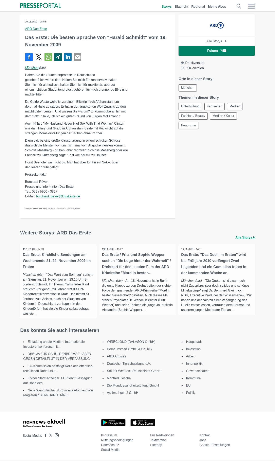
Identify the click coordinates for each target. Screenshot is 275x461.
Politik (190, 394)
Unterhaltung (190, 106)
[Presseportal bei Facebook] (44, 437)
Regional (198, 6)
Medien (236, 106)
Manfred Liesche (119, 379)
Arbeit (190, 357)
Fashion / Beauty (193, 116)
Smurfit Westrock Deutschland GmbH (134, 372)
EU (188, 387)
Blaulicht (181, 6)
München (31, 67)
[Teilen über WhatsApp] (48, 57)
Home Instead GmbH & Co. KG (129, 350)
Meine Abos (217, 6)
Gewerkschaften (197, 372)
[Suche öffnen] (238, 6)
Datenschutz (110, 446)
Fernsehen (215, 106)
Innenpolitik (194, 365)
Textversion (158, 441)
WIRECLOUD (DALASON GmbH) (131, 343)
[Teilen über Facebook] (29, 57)
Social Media (110, 451)
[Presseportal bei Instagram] (55, 436)
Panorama (188, 126)
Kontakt (204, 436)
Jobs (202, 441)
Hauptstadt (194, 343)
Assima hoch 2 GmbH (123, 394)
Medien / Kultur (224, 116)
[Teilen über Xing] (58, 57)
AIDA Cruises (116, 357)
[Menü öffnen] (251, 6)
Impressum (109, 436)
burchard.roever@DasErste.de (58, 196)
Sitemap (156, 446)
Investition (193, 350)
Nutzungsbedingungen (117, 441)
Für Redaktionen (162, 436)
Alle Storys (216, 41)
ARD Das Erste (36, 29)
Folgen (216, 50)
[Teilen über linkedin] (68, 57)
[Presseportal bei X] (49, 437)
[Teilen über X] (38, 57)
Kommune (193, 379)
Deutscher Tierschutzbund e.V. (129, 365)
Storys (167, 6)
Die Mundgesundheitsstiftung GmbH (133, 387)
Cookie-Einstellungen (214, 446)
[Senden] (77, 57)
